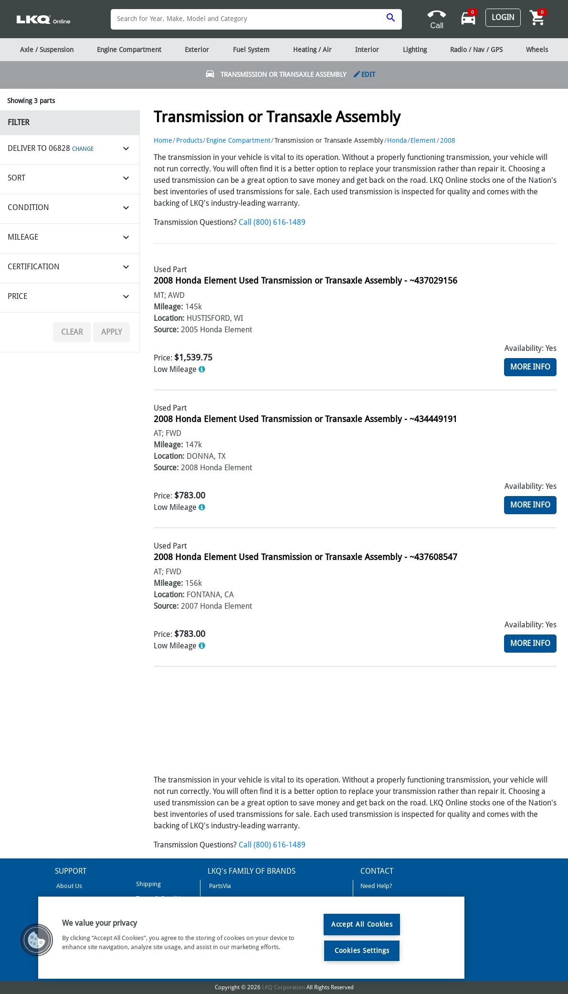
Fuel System (251, 49)
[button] (36, 940)
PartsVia (219, 885)
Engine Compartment (238, 140)
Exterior (197, 49)
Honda (397, 140)
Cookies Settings (362, 950)
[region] (251, 938)
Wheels (537, 49)
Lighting (415, 49)
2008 (447, 140)
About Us (68, 885)
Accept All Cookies (362, 924)
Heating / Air (312, 49)
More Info (530, 366)
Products (189, 140)
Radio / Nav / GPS (476, 49)
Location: (169, 318)
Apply (111, 332)
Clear (72, 332)
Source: (166, 329)
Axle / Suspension (47, 49)
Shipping (148, 884)
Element (423, 140)
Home (163, 140)
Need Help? (376, 885)
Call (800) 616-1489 (272, 222)
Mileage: (168, 306)
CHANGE (83, 149)
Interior (367, 49)
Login (503, 17)
